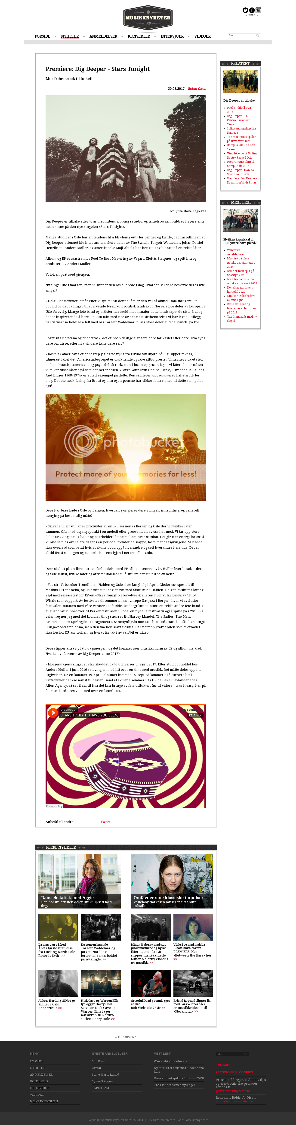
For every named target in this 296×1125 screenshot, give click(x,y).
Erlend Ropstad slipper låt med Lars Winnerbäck (191, 1002)
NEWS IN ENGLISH (44, 1101)
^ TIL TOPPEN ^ (125, 1037)
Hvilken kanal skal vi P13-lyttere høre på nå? (239, 241)
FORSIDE (42, 36)
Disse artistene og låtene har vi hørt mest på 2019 (242, 308)
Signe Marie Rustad (105, 1074)
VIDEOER (202, 36)
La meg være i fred (52, 944)
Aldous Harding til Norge (56, 1000)
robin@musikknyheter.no (234, 1101)
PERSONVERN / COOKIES (234, 1072)
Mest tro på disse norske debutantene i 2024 (241, 262)
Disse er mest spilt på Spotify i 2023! (179, 1078)
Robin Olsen (197, 88)
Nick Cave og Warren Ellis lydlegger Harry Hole (99, 1002)
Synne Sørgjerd (103, 1081)
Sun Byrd (98, 1061)
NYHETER (70, 36)
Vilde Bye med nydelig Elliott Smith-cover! (189, 946)
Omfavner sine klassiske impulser (169, 897)
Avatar (97, 1068)
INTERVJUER (172, 36)
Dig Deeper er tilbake (239, 100)
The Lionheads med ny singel (174, 1085)
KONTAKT (223, 1065)
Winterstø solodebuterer (171, 1061)
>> (63, 955)
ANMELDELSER (103, 36)
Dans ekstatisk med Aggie (67, 897)
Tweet (105, 822)
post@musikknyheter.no (233, 1091)
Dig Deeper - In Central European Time (238, 120)
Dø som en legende (94, 944)
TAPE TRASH (101, 1088)
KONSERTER (139, 36)
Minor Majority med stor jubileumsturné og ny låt (148, 946)
